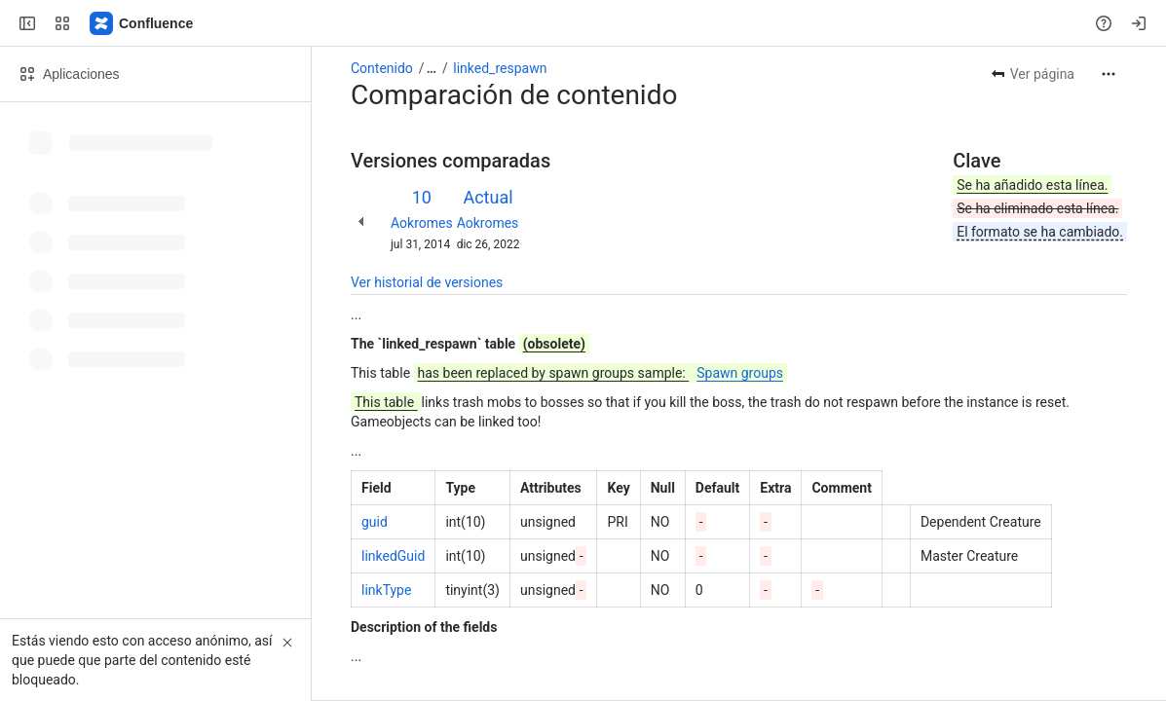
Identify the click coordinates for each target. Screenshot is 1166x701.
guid (374, 522)
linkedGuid (393, 556)
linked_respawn (499, 68)
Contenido (382, 68)
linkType (386, 590)
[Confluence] (142, 23)
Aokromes (422, 223)
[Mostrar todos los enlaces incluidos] (431, 68)
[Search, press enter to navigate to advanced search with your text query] (579, 23)
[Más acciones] (1108, 74)
